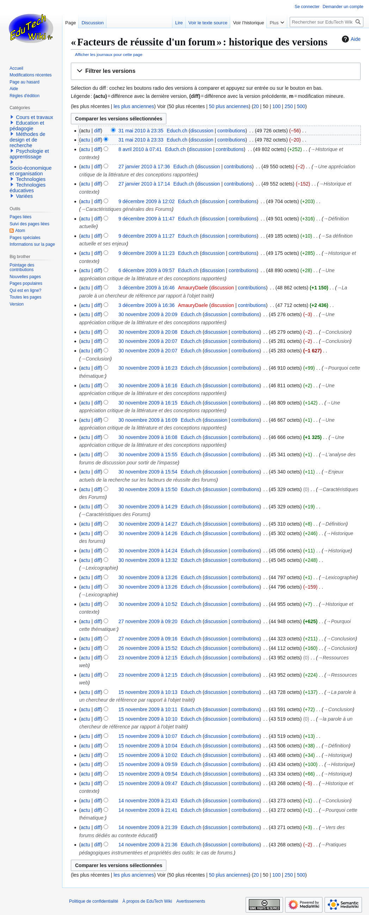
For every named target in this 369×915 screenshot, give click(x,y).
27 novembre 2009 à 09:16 (147, 638)
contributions (231, 130)
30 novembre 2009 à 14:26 (147, 533)
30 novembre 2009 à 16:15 (147, 403)
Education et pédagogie (27, 125)
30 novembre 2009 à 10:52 (147, 604)
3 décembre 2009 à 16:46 (146, 287)
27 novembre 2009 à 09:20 (147, 621)
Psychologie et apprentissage (29, 153)
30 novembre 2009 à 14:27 (147, 524)
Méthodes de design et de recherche (27, 139)
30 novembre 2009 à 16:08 (147, 437)
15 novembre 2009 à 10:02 (147, 755)
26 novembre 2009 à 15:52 (147, 648)
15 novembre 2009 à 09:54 (147, 774)
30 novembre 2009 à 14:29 (147, 506)
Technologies (30, 179)
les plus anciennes (133, 106)
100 (276, 106)
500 (301, 106)
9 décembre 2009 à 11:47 (146, 218)
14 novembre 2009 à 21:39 (147, 827)
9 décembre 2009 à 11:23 (146, 253)
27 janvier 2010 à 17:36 (144, 166)
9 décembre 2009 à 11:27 (146, 236)
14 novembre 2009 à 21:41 (147, 810)
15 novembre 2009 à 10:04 (147, 745)
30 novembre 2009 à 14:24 (147, 550)
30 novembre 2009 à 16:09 (147, 420)
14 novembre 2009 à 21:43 (147, 800)
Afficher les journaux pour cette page (108, 54)
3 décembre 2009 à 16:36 (146, 305)
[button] (216, 71)
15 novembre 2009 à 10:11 (147, 709)
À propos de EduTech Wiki (147, 901)
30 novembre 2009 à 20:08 (147, 332)
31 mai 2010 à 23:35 (141, 130)
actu (85, 140)
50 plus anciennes (229, 106)
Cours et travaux (34, 117)
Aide (350, 39)
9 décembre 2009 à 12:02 (146, 201)
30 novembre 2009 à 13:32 (147, 560)
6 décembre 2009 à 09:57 (146, 270)
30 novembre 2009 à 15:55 (147, 454)
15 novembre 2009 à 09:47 (147, 783)
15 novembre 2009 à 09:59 (147, 764)
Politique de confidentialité (93, 901)
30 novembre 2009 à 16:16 (147, 385)
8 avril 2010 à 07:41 (140, 149)
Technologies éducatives (27, 187)
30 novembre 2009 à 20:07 (147, 341)
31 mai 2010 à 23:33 (141, 140)
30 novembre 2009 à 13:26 (147, 577)
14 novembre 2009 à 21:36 (147, 844)
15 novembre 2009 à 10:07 (147, 736)
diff (97, 130)
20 (256, 106)
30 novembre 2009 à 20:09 (147, 314)
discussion (201, 130)
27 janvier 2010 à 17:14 (144, 184)
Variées (24, 196)
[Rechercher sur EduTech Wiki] (326, 22)
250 (289, 106)
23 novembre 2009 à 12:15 (147, 657)
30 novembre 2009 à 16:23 (147, 368)
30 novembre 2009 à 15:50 (147, 489)
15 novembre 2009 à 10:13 (147, 692)
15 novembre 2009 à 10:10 (147, 719)
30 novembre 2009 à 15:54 (147, 472)
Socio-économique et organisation (30, 170)
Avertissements (190, 901)
